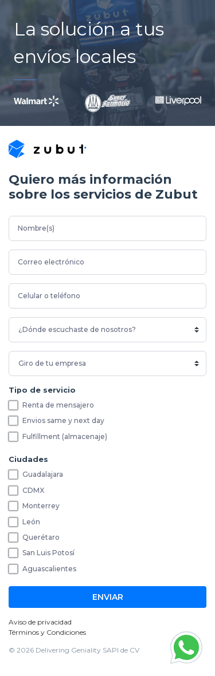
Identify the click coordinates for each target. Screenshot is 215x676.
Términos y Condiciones (47, 632)
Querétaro (41, 537)
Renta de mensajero (58, 405)
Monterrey (41, 505)
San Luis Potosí (48, 552)
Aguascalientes (49, 568)
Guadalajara (42, 474)
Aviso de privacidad (40, 622)
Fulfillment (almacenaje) (64, 436)
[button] (186, 647)
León (31, 521)
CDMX (33, 490)
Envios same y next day (63, 420)
